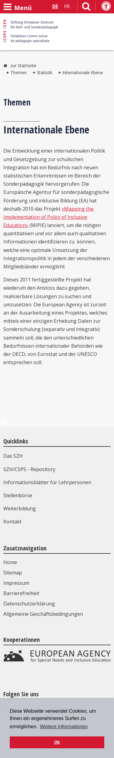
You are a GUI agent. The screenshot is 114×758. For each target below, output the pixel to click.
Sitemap (12, 572)
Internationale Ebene (82, 72)
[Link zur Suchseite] (86, 7)
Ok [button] (57, 742)
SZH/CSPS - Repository (29, 469)
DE (55, 6)
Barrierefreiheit (21, 593)
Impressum (16, 583)
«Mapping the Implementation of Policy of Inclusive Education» (48, 217)
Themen (18, 72)
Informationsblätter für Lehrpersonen (47, 482)
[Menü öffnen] (17, 7)
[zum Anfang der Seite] (4, 423)
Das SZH (13, 456)
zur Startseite (23, 65)
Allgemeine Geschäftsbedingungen (43, 614)
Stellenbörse (17, 495)
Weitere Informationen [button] (64, 726)
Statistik (44, 72)
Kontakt (12, 521)
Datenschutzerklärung (29, 603)
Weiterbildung (19, 508)
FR (67, 6)
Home (10, 562)
